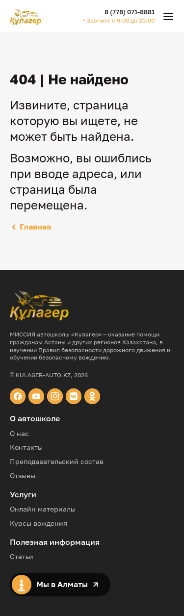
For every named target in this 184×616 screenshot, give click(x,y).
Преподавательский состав (57, 461)
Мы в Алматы (55, 584)
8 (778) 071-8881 (130, 12)
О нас (19, 433)
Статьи (21, 556)
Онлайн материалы (43, 509)
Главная (30, 227)
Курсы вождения (38, 523)
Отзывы (22, 475)
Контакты (26, 447)
